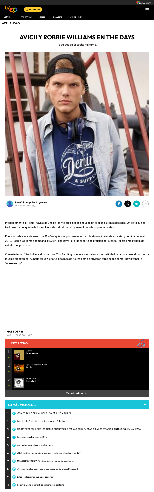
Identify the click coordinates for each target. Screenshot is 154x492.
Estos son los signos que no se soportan (35, 476)
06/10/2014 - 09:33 (25, 205)
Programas (26, 17)
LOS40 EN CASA (76, 17)
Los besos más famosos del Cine (32, 437)
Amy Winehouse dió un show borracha (35, 445)
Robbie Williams (24, 335)
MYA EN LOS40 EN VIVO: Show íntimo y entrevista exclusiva (45, 461)
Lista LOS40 (9, 17)
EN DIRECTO (34, 9)
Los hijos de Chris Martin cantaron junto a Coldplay (41, 421)
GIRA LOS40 (57, 17)
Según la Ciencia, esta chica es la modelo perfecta (40, 484)
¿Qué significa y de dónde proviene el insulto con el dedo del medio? (48, 453)
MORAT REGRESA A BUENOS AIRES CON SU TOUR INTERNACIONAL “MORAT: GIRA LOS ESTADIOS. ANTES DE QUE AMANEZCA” (79, 429)
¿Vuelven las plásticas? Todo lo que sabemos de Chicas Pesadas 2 (47, 469)
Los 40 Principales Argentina (31, 202)
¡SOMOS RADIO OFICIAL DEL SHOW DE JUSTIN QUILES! (44, 413)
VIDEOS (42, 17)
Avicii (9, 335)
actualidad (11, 23)
